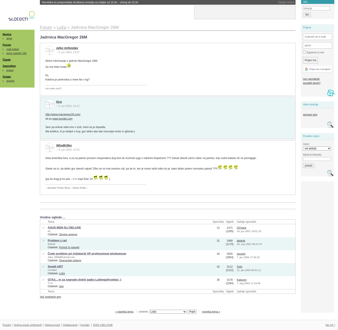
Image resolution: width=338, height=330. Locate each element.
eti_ (50, 231)
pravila (10, 80)
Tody (239, 266)
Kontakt (84, 325)
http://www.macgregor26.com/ (62, 114)
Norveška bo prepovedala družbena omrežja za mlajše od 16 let (90, 2)
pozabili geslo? (311, 83)
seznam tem (310, 114)
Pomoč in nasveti (69, 247)
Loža (62, 273)
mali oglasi (12, 49)
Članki (7, 59)
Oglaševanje (70, 325)
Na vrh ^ (330, 325)
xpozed (241, 253)
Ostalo (7, 76)
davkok (51, 244)
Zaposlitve (9, 66)
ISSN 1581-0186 (103, 325)
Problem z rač (57, 240)
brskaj (10, 70)
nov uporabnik (311, 78)
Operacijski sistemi (70, 260)
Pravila (7, 325)
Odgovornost (52, 325)
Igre (61, 286)
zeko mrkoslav (67, 48)
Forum (7, 44)
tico (59, 101)
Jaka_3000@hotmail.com (61, 257)
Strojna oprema (68, 234)
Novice (7, 34)
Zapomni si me (313, 52)
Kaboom (242, 279)
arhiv (9, 38)
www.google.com (62, 118)
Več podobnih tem (50, 296)
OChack (241, 227)
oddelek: (162, 311)
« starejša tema (124, 311)
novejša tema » (211, 311)
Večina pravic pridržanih (28, 325)
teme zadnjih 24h (16, 53)
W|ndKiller (64, 145)
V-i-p (50, 283)
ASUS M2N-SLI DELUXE (64, 227)
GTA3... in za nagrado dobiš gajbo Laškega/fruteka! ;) (84, 279)
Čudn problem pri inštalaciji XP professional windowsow (87, 253)
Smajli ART (55, 266)
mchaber (52, 270)
